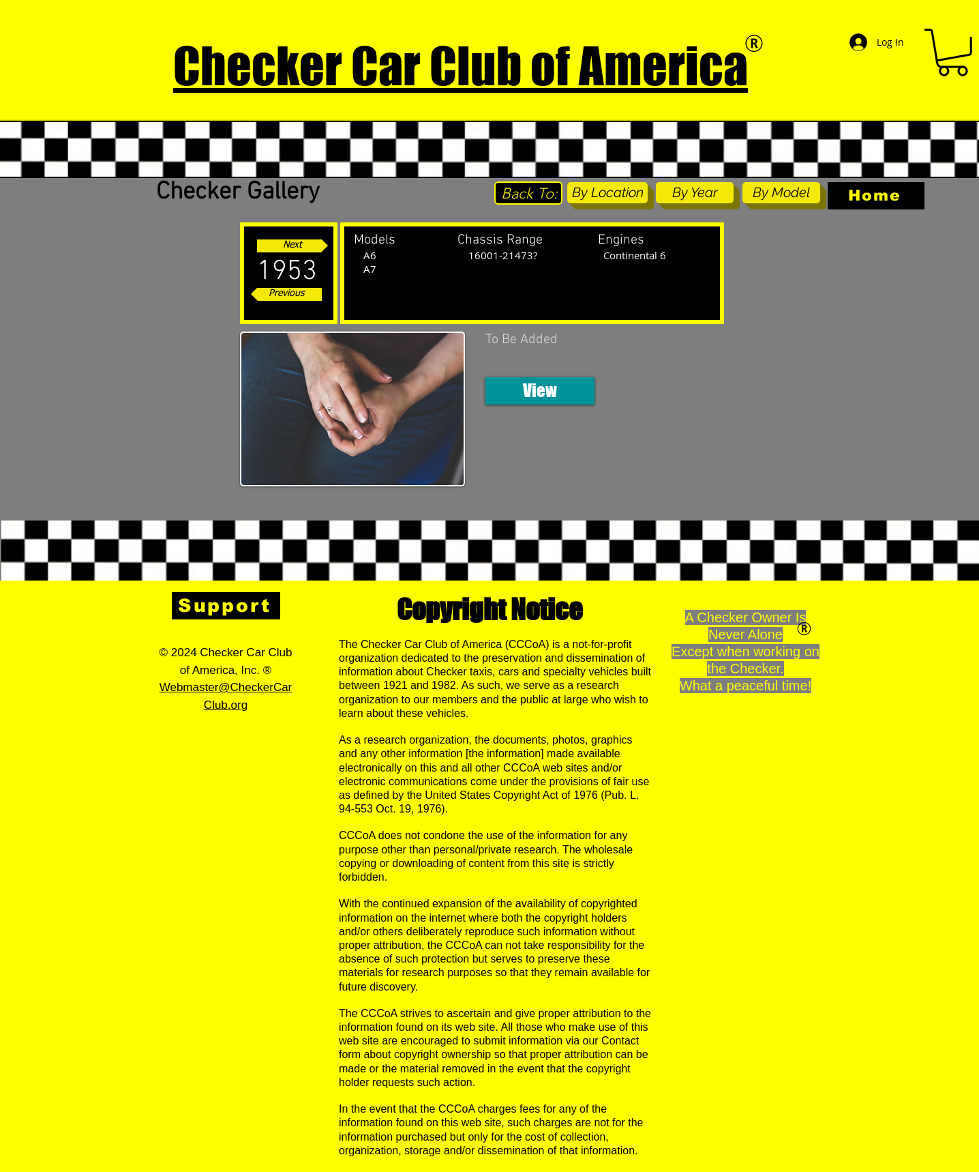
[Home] (876, 195)
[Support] (226, 605)
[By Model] (781, 192)
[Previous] (286, 294)
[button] (539, 391)
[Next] (292, 245)
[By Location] (607, 192)
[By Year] (695, 192)
